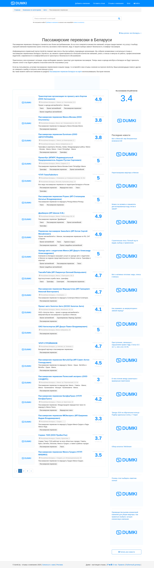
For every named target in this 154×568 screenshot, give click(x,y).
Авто (45, 10)
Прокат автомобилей (54, 108)
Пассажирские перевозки (72, 108)
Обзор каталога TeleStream (122, 446)
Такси (42, 108)
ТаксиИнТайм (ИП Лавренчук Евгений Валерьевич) (62, 272)
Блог (128, 3)
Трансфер (63, 152)
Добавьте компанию (52, 22)
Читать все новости (126, 552)
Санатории (60, 281)
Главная (17, 10)
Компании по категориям (32, 10)
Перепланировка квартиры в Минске (125, 173)
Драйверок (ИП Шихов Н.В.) (51, 213)
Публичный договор (133, 565)
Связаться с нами (48, 565)
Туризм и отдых (69, 242)
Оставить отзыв (99, 3)
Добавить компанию (82, 3)
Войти (137, 3)
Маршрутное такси (66, 187)
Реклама (59, 565)
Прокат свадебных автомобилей (51, 112)
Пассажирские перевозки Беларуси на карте (65, 71)
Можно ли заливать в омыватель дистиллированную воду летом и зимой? (124, 206)
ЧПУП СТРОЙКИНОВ (47, 343)
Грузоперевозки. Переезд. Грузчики (69, 318)
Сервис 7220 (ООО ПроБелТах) (52, 435)
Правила (121, 565)
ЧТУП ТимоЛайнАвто (48, 175)
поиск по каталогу (79, 22)
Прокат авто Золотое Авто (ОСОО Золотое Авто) (61, 306)
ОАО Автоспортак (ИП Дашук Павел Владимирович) (62, 326)
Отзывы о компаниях (116, 3)
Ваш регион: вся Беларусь (130, 33)
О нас (115, 565)
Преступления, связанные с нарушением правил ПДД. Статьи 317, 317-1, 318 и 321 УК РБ (126, 345)
